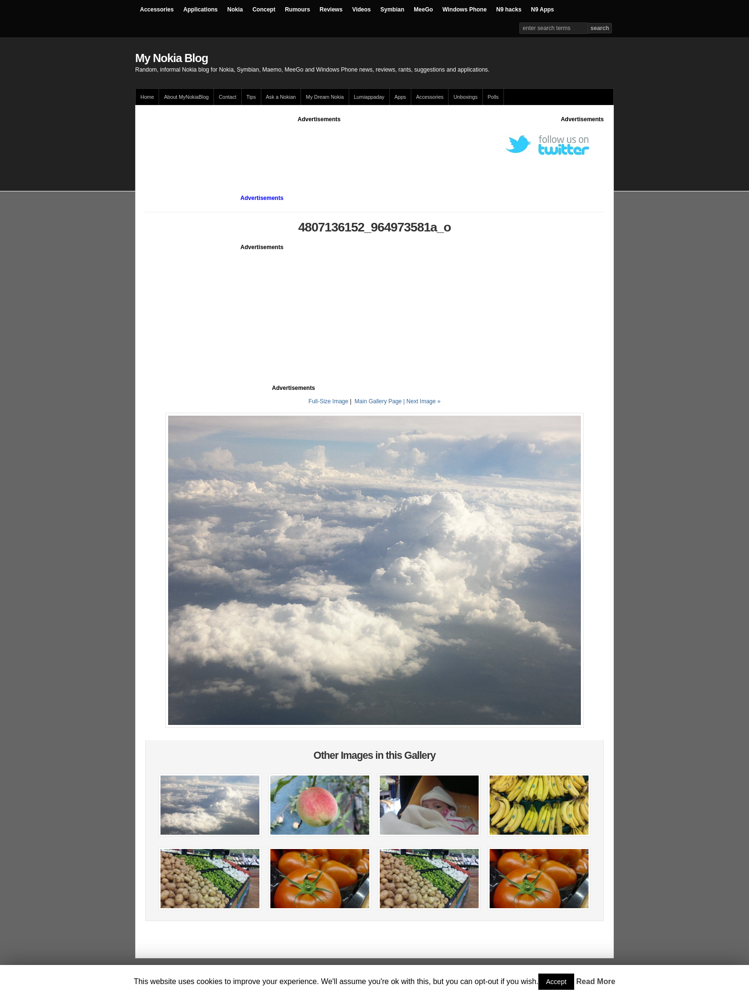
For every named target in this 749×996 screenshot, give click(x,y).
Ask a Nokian (281, 97)
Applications (200, 9)
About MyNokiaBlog (186, 97)
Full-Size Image (328, 401)
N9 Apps (542, 9)
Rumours (297, 9)
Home (147, 97)
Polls (493, 97)
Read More (595, 981)
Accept (556, 982)
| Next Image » (421, 401)
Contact (227, 97)
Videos (361, 9)
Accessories (157, 9)
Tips (251, 97)
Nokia (235, 9)
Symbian (392, 9)
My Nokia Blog (171, 58)
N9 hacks (509, 9)
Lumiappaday (369, 97)
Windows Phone (464, 9)
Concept (263, 9)
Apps (400, 97)
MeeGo (423, 9)
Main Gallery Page (378, 401)
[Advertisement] (319, 145)
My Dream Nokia (324, 97)
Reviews (331, 9)
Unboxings (465, 97)
